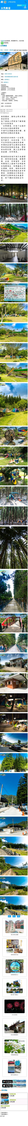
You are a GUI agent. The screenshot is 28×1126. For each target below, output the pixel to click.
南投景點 (24, 50)
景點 (1, 50)
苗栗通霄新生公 (14, 974)
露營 (15, 50)
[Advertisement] (14, 25)
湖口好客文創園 (14, 934)
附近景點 (4, 1090)
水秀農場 (3, 46)
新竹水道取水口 (14, 1074)
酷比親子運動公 (14, 994)
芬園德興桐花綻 (14, 1054)
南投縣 (6, 50)
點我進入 (7, 79)
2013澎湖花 (14, 1014)
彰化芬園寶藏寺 (14, 1034)
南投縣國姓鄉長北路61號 (11, 76)
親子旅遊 (19, 50)
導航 (18, 916)
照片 (14, 916)
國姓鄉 (2, 40)
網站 (9, 916)
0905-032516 (8, 74)
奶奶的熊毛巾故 (14, 954)
